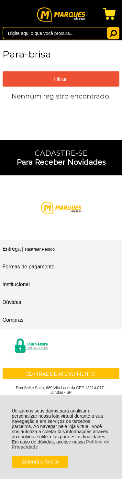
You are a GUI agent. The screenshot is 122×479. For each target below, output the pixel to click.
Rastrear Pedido (40, 249)
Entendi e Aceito (40, 461)
